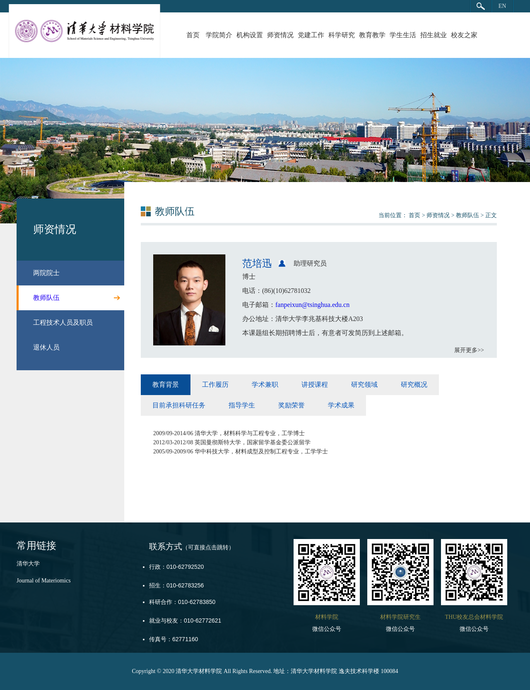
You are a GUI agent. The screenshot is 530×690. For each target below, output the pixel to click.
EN (502, 6)
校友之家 (464, 34)
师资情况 (280, 34)
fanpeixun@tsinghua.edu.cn (312, 304)
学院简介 (219, 34)
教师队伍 (467, 215)
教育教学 (372, 34)
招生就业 (433, 34)
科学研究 (341, 34)
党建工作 (311, 34)
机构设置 (249, 34)
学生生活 (403, 34)
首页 (193, 34)
